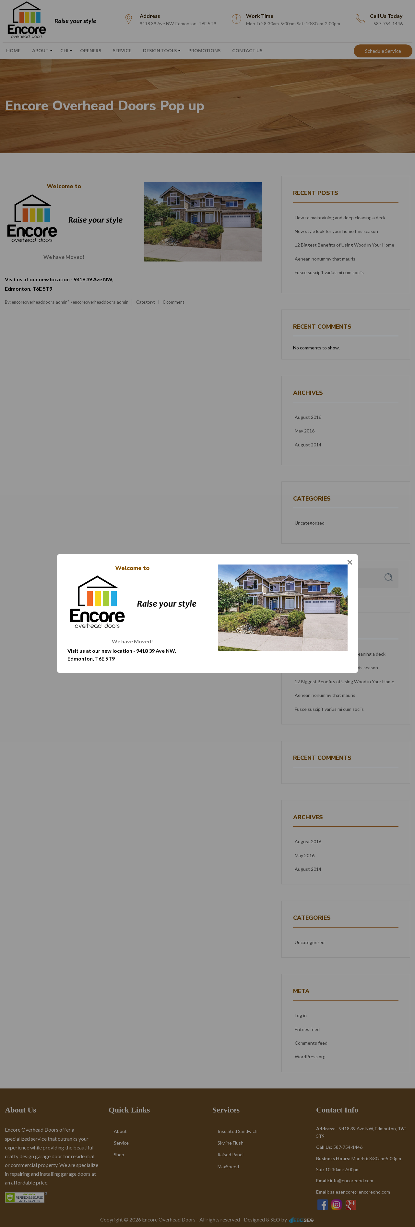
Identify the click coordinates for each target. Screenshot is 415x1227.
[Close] (350, 562)
